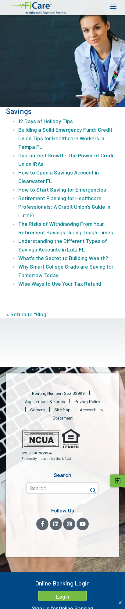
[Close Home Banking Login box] (120, 603)
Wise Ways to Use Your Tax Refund (59, 283)
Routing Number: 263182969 (58, 393)
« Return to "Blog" (27, 314)
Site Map (62, 409)
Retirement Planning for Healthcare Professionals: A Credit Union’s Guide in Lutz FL (64, 206)
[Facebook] (42, 524)
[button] (36, 8)
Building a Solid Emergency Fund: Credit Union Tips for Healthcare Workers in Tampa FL (65, 138)
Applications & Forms (45, 401)
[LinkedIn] (56, 524)
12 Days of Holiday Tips (45, 121)
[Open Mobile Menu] (113, 6)
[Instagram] (69, 524)
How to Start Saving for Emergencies (62, 189)
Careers (37, 409)
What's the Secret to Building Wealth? (63, 258)
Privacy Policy (87, 401)
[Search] (93, 488)
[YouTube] (83, 524)
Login (62, 596)
